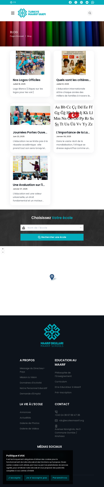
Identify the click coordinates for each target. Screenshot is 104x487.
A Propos (27, 360)
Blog (29, 36)
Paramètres (60, 477)
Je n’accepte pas (36, 477)
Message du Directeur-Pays (32, 370)
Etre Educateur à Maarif (68, 387)
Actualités (25, 417)
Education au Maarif (65, 362)
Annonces (25, 412)
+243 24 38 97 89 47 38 (67, 413)
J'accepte (14, 477)
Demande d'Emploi (30, 393)
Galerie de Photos (29, 423)
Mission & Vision (28, 377)
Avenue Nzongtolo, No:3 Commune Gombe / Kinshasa (67, 431)
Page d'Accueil (17, 36)
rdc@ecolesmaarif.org (69, 420)
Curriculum (61, 381)
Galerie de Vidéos (29, 428)
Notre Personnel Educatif (33, 388)
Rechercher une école (52, 237)
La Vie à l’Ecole (31, 404)
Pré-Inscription (63, 392)
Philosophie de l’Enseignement (63, 374)
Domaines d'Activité (31, 382)
